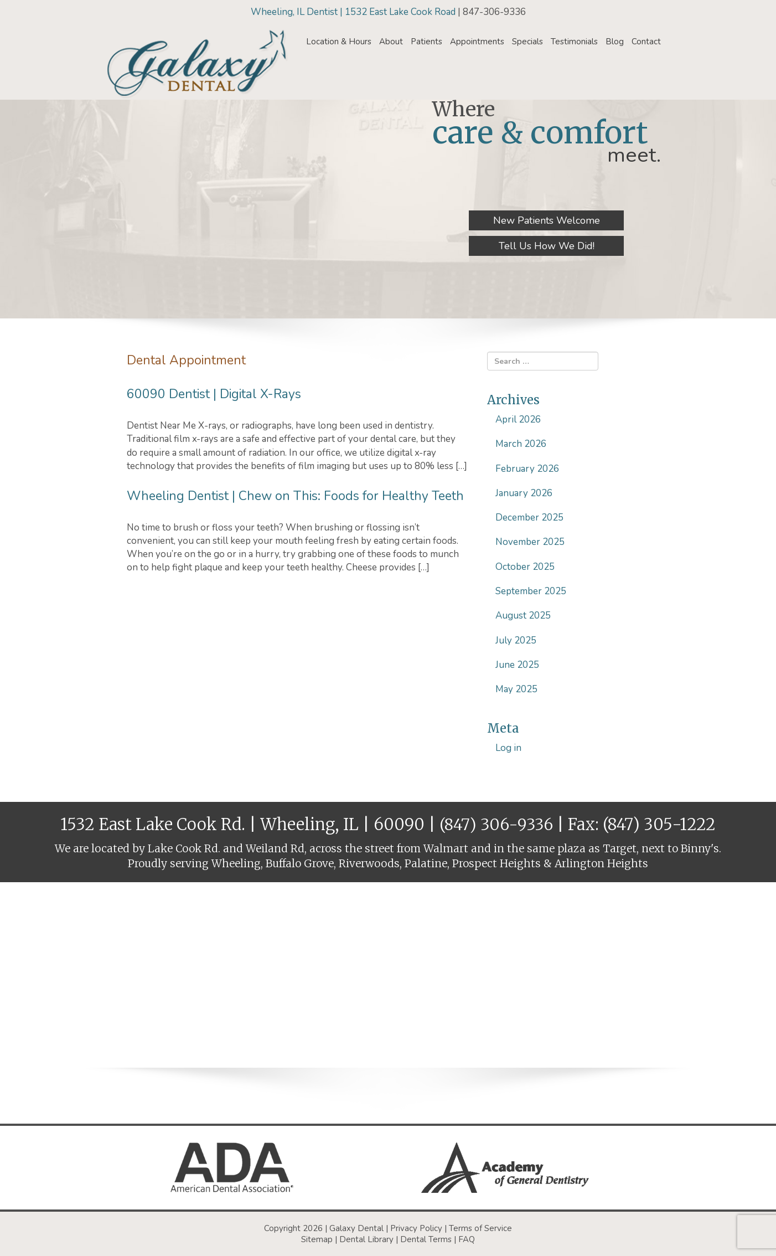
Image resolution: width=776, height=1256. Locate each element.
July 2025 (515, 640)
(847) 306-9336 (496, 824)
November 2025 (530, 542)
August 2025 (523, 615)
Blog (615, 41)
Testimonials (574, 41)
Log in (508, 748)
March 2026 (520, 443)
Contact (646, 41)
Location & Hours (338, 41)
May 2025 (516, 689)
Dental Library (366, 1239)
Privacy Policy (416, 1228)
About (391, 41)
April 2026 (518, 419)
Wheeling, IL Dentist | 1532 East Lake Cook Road (354, 12)
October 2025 (525, 566)
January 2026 (523, 493)
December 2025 (529, 517)
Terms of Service (480, 1228)
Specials (527, 41)
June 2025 (517, 664)
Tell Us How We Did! (546, 246)
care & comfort (540, 133)
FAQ (466, 1239)
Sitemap (317, 1239)
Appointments (477, 41)
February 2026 (527, 468)
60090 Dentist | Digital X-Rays (214, 394)
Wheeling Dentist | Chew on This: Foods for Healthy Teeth (295, 496)
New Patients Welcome (546, 220)
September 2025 (530, 591)
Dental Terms (426, 1239)
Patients (426, 41)
